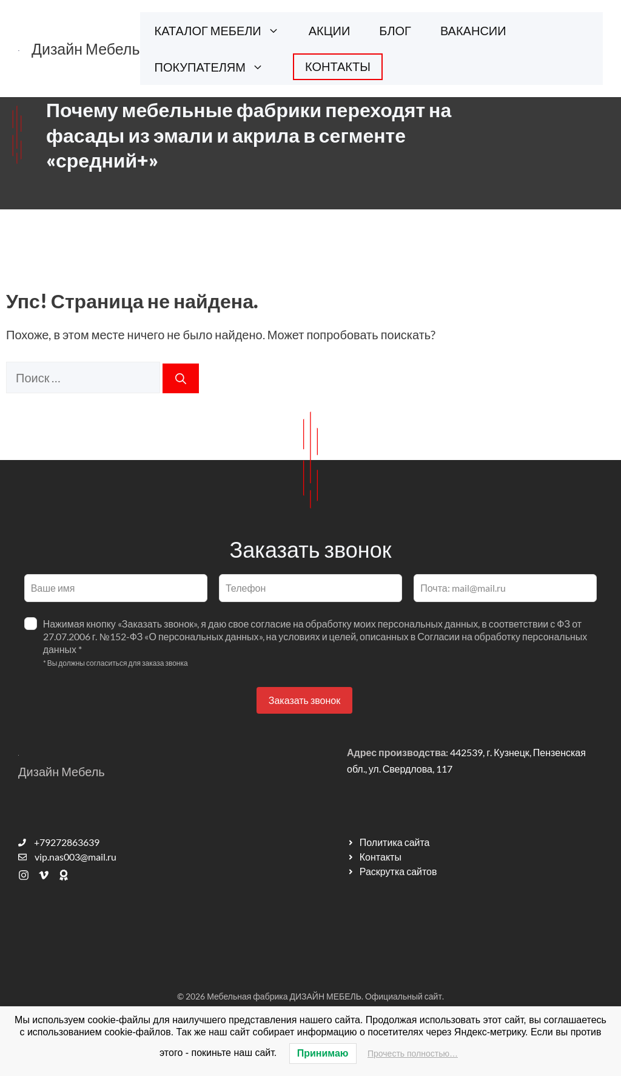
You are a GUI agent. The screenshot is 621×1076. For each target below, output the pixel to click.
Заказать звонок (304, 700)
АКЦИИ (330, 30)
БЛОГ (395, 30)
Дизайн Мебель (86, 48)
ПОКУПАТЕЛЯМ (216, 67)
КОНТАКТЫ (338, 66)
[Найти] (181, 378)
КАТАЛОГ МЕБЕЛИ (224, 30)
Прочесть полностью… (413, 1053)
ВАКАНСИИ (473, 30)
